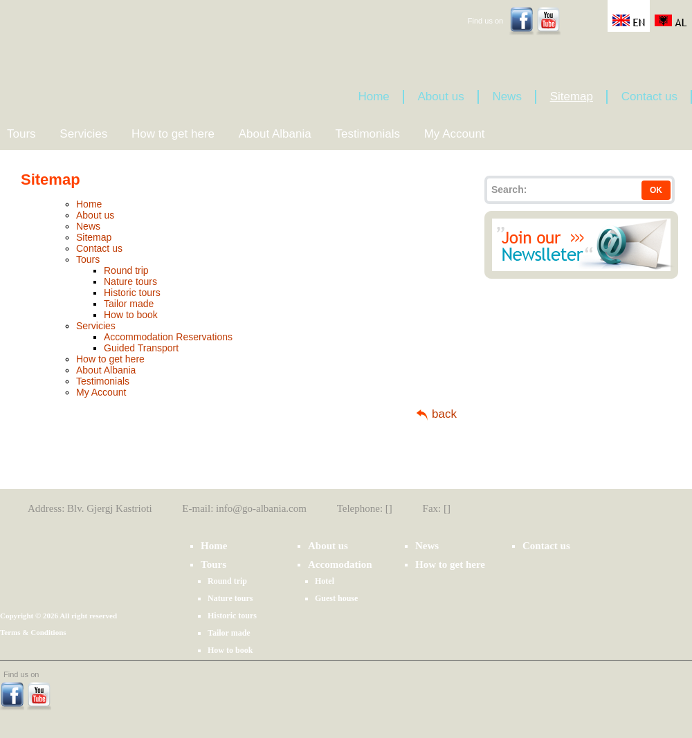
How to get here (173, 133)
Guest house (336, 598)
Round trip (126, 270)
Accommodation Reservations (168, 336)
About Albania (275, 133)
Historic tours (132, 292)
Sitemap (571, 96)
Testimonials (367, 133)
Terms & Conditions (33, 632)
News (507, 96)
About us (441, 96)
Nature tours (130, 281)
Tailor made (129, 303)
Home (373, 96)
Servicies (83, 133)
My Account (454, 133)
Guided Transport (141, 347)
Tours (21, 133)
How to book (131, 314)
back (444, 414)
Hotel (324, 581)
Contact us (649, 96)
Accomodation (340, 564)
